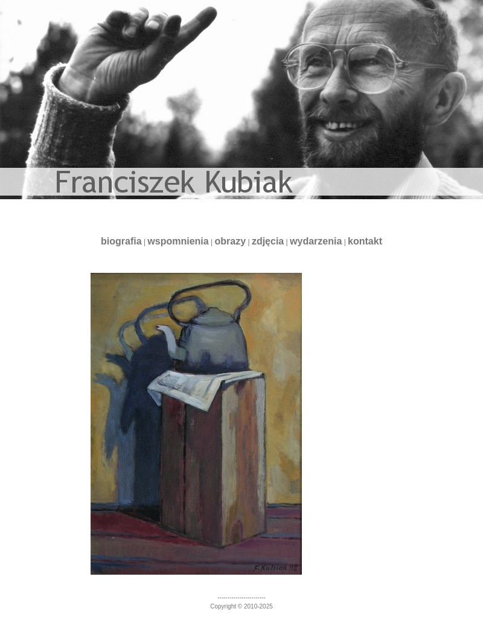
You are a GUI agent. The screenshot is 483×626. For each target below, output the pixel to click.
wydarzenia (316, 241)
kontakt (365, 241)
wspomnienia (177, 241)
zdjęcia (268, 241)
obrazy (230, 241)
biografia (121, 241)
